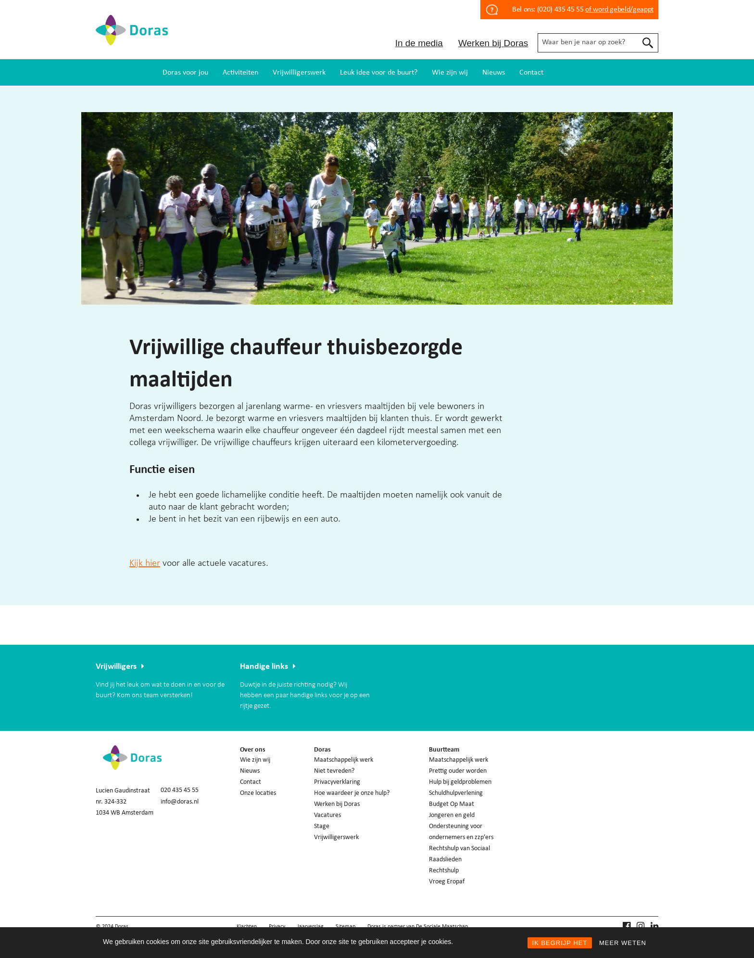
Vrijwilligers (116, 666)
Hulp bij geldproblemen (460, 782)
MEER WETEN (622, 942)
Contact (531, 73)
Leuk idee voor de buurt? (378, 73)
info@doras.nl (180, 801)
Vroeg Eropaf (447, 881)
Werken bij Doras (493, 43)
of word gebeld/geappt (619, 9)
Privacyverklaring (337, 782)
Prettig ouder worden (458, 771)
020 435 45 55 (180, 790)
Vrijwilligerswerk (299, 73)
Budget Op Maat (451, 804)
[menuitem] (185, 72)
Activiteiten (240, 73)
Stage (321, 826)
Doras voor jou (185, 73)
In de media (419, 43)
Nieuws (493, 73)
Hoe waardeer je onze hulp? (352, 793)
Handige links (264, 666)
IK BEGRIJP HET (560, 942)
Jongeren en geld (452, 815)
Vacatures (327, 815)
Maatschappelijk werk (343, 760)
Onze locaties (258, 793)
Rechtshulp (444, 870)
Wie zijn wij (450, 73)
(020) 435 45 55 (559, 9)
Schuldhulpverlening (456, 793)
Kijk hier (144, 563)
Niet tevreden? (334, 771)
